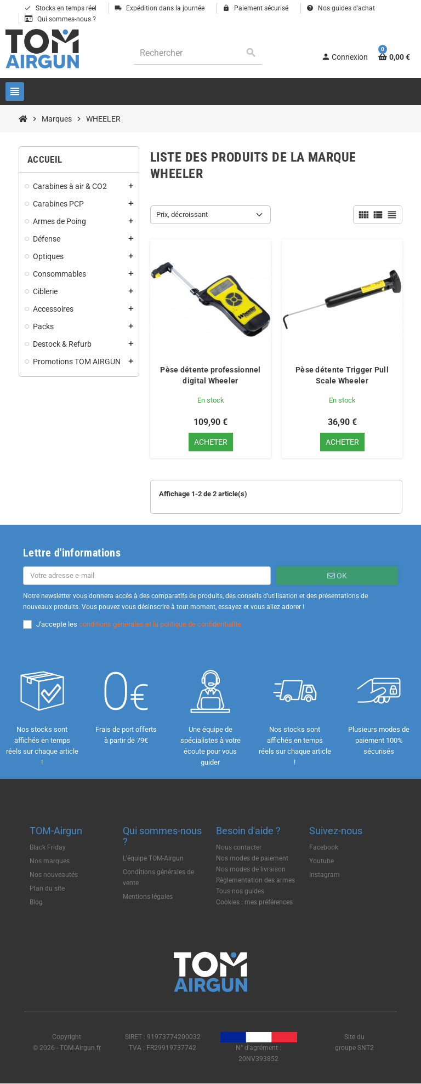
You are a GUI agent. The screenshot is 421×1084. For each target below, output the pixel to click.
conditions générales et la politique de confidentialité (160, 624)
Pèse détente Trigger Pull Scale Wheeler (342, 375)
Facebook (323, 847)
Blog (36, 902)
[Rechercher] (198, 53)
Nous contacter (238, 847)
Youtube (321, 861)
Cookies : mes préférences (254, 902)
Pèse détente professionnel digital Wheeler (210, 375)
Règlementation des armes (255, 880)
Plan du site (47, 888)
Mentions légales (148, 897)
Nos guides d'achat (340, 8)
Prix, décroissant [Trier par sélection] (182, 214)
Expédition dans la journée (159, 8)
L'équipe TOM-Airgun (153, 858)
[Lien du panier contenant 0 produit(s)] (394, 57)
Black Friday (48, 847)
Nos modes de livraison (251, 869)
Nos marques (50, 861)
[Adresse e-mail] (147, 575)
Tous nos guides (240, 891)
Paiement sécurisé (255, 8)
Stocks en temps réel (60, 8)
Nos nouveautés (54, 875)
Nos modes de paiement (252, 858)
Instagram (324, 875)
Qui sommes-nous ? (60, 19)
